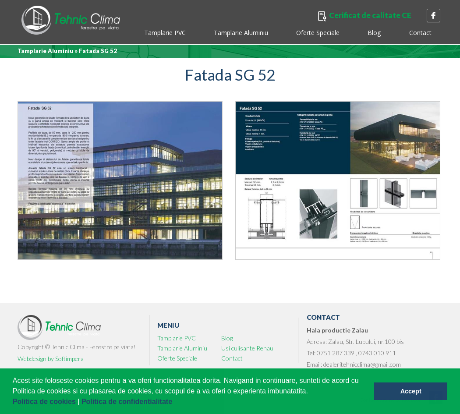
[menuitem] (165, 34)
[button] (175, 402)
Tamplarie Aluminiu (241, 32)
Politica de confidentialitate (127, 401)
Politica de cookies (45, 401)
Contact (420, 32)
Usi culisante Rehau (247, 348)
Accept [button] (410, 391)
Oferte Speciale (318, 32)
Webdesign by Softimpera (51, 358)
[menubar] (287, 34)
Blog (374, 32)
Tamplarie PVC (165, 32)
